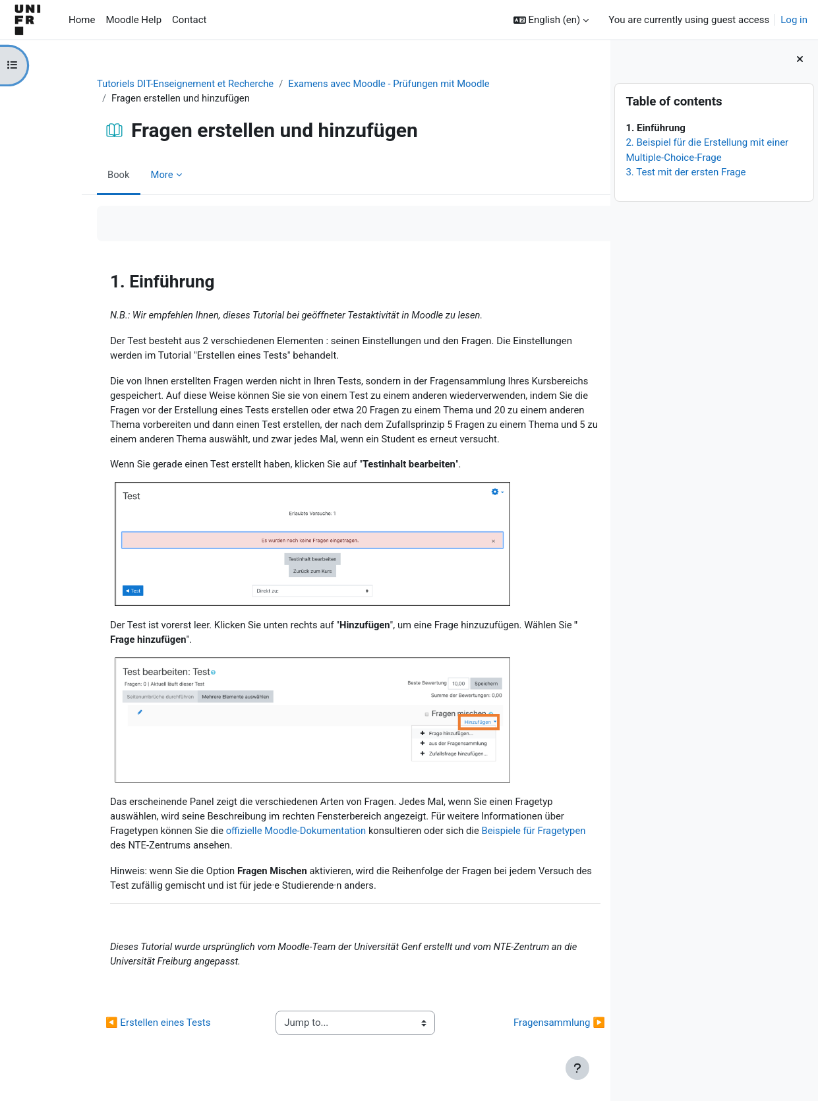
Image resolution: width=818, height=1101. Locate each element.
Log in (793, 20)
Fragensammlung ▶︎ (520, 1028)
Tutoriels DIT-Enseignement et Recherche (147, 84)
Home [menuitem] (82, 20)
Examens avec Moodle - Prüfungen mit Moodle (354, 84)
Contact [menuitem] (189, 20)
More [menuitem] (122, 175)
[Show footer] (577, 1068)
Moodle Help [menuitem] (133, 20)
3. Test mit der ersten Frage (685, 172)
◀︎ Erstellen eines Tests (118, 1028)
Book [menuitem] (79, 175)
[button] (551, 20)
